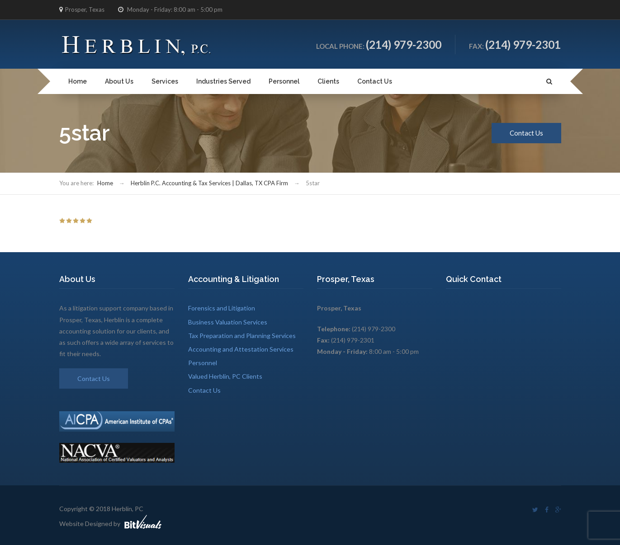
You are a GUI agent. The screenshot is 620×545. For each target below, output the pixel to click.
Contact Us (374, 81)
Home (77, 81)
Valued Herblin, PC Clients (225, 376)
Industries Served (223, 81)
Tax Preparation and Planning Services (242, 335)
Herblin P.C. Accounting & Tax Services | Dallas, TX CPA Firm (209, 183)
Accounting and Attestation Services (240, 349)
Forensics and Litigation (221, 308)
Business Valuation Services (227, 322)
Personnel (284, 81)
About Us (119, 81)
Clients (328, 81)
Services (164, 81)
